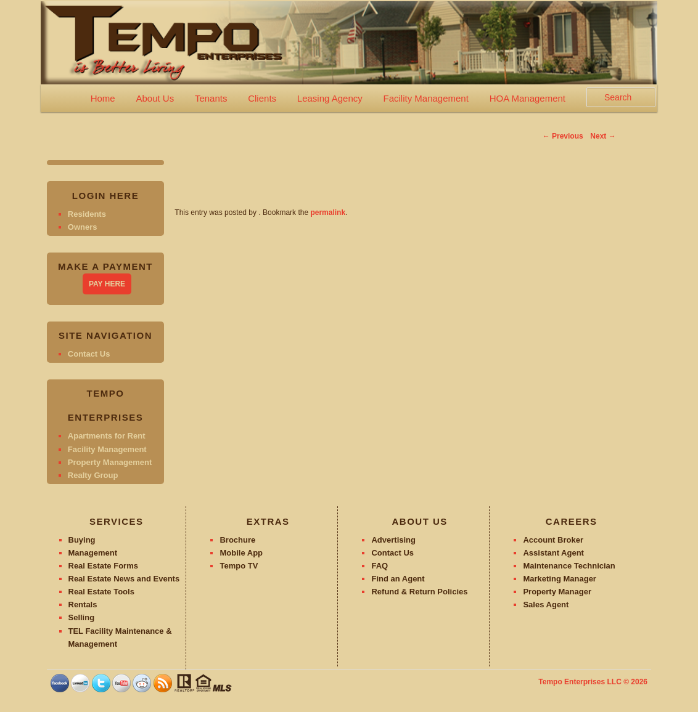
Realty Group (93, 475)
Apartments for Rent (107, 435)
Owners (82, 227)
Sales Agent (546, 604)
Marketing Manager (559, 578)
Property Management (110, 462)
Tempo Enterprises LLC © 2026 (592, 682)
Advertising (393, 539)
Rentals (82, 604)
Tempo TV (239, 565)
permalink (327, 212)
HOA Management (527, 98)
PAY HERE (107, 284)
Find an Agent (397, 578)
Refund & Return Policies (419, 591)
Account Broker (553, 539)
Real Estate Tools (101, 591)
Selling (81, 617)
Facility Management (425, 98)
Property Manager (557, 591)
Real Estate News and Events (124, 578)
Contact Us (89, 353)
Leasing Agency (330, 98)
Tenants (211, 98)
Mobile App (241, 552)
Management (92, 552)
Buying (82, 539)
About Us (155, 98)
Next (602, 136)
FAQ (379, 565)
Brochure (237, 539)
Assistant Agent (553, 552)
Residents (87, 214)
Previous (563, 136)
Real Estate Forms (103, 565)
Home (103, 98)
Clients (262, 98)
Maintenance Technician (569, 565)
